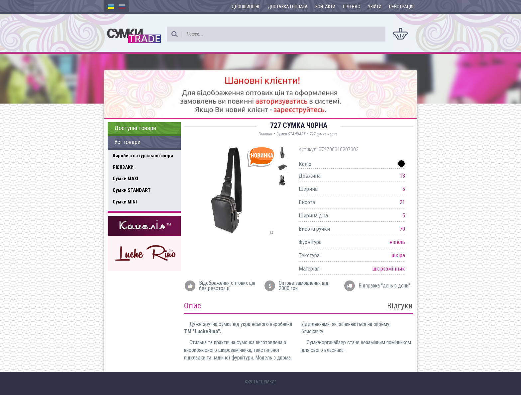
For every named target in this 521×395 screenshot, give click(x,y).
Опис (192, 305)
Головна (265, 134)
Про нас (351, 6)
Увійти (374, 6)
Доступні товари (135, 128)
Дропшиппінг (246, 6)
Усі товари (127, 142)
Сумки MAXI (125, 179)
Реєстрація (401, 6)
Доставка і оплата (288, 6)
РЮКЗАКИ (123, 167)
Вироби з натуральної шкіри (143, 156)
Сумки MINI (125, 202)
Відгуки (400, 305)
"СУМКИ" (267, 381)
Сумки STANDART (132, 190)
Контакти (325, 6)
